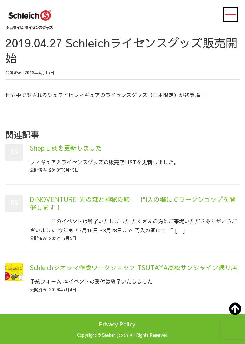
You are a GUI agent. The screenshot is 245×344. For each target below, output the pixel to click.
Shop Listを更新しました (66, 148)
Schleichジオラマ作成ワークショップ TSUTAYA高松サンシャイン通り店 (133, 267)
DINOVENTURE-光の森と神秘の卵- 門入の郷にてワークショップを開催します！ (133, 203)
